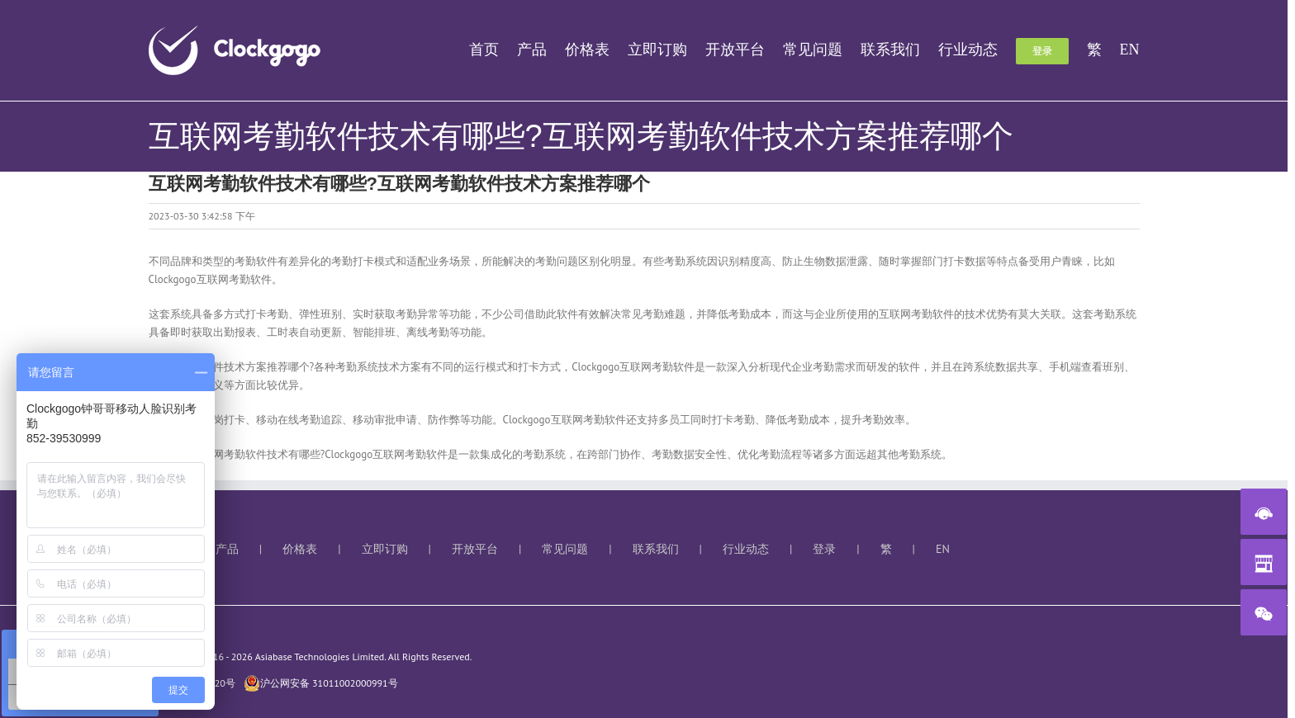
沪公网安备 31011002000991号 (321, 683)
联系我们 (656, 548)
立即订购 (385, 548)
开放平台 (475, 548)
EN (943, 548)
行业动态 (746, 548)
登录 (824, 548)
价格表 (299, 548)
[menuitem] (493, 49)
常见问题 (565, 548)
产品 (227, 548)
